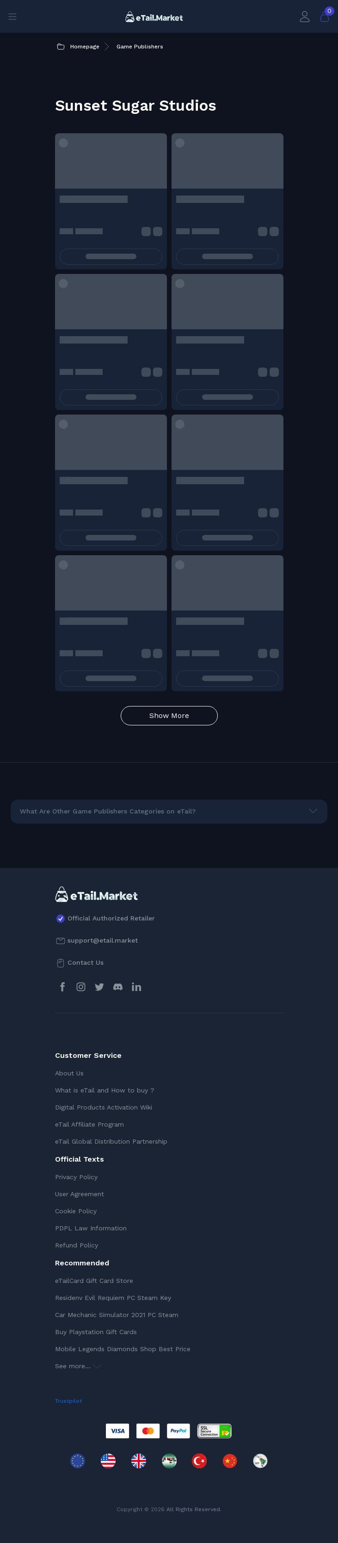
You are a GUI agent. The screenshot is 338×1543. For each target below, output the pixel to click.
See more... (78, 1366)
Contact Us (86, 962)
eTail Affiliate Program (89, 1124)
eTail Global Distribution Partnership (111, 1141)
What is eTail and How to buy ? (104, 1090)
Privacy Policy (76, 1177)
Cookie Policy (76, 1211)
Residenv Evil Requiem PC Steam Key (113, 1297)
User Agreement (79, 1194)
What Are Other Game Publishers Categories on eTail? (108, 811)
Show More (169, 715)
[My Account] (304, 16)
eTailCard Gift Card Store (94, 1280)
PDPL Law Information (91, 1228)
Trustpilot (68, 1401)
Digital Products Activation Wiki (103, 1107)
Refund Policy (76, 1245)
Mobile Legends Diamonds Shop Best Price (123, 1349)
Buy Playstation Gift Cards (96, 1331)
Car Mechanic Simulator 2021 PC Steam (116, 1314)
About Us (69, 1073)
